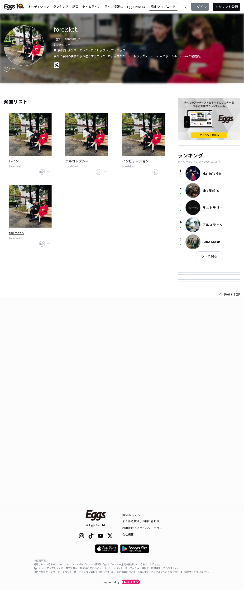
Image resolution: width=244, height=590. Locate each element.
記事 (75, 6)
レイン (14, 161)
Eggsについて (131, 514)
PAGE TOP (229, 501)
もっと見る (209, 256)
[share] (7, 69)
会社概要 (128, 534)
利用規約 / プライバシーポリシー (143, 528)
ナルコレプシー (77, 161)
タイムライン (91, 6)
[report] (13, 69)
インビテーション (135, 161)
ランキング (60, 6)
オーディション (38, 6)
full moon (16, 232)
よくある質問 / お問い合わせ (141, 521)
